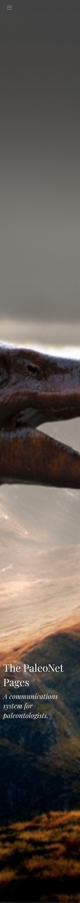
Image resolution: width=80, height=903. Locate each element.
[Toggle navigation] (9, 7)
